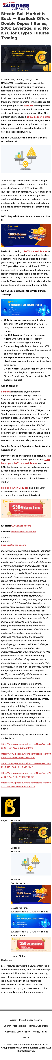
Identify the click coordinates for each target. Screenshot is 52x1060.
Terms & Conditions (38, 1025)
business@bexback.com (13, 545)
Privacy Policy (39, 1031)
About (13, 1020)
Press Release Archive (30, 1020)
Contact (26, 1037)
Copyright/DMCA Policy (17, 1031)
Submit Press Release (15, 1025)
